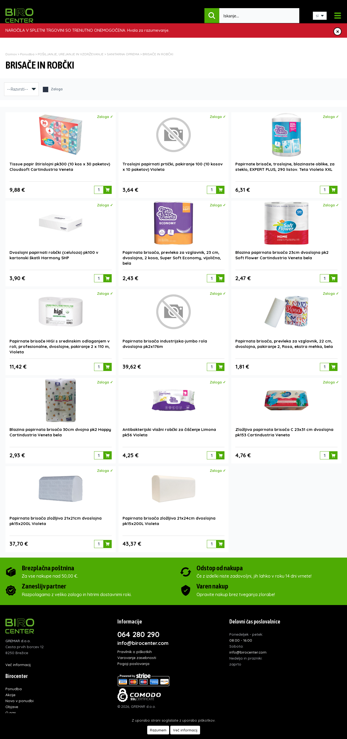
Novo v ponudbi (19, 698)
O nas (10, 710)
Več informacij (18, 662)
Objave (11, 704)
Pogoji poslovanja (133, 661)
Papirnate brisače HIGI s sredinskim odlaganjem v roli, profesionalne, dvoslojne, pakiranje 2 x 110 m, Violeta (59, 345)
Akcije (10, 692)
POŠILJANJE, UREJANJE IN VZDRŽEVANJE (71, 54)
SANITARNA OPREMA (123, 54)
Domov (11, 54)
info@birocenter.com (143, 641)
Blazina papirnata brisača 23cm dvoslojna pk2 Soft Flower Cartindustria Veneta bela (282, 254)
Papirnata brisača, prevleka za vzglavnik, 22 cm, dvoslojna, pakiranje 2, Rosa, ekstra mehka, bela (284, 342)
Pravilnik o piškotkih (134, 649)
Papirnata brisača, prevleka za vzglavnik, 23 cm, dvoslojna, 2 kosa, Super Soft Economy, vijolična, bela (172, 257)
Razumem (158, 730)
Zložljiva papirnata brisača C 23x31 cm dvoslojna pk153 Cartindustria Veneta (284, 431)
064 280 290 (138, 632)
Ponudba (27, 54)
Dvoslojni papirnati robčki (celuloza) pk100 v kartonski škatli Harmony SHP (53, 254)
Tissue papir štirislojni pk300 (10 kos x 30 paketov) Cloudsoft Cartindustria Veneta (59, 166)
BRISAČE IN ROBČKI (158, 54)
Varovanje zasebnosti (136, 655)
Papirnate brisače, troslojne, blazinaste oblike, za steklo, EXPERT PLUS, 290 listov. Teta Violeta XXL (285, 166)
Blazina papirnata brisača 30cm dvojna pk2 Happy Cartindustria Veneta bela (60, 431)
